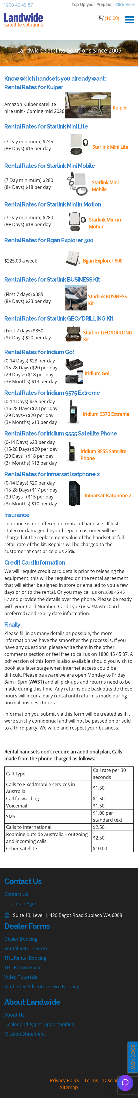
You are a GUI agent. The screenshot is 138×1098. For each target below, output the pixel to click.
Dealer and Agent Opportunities (39, 1024)
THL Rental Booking (25, 958)
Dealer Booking (21, 939)
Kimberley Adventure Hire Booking (41, 986)
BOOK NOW (133, 1057)
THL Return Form (23, 967)
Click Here (125, 4)
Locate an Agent (21, 903)
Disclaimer (114, 1080)
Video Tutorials (20, 977)
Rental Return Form (25, 948)
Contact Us (16, 894)
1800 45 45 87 (18, 5)
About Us (14, 1015)
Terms (91, 1080)
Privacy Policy (64, 1080)
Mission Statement (24, 1034)
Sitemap (69, 1087)
